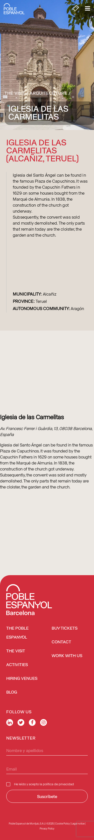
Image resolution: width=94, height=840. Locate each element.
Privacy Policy (47, 828)
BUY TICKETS (64, 628)
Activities (17, 665)
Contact (61, 642)
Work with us (67, 656)
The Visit (15, 92)
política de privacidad (58, 784)
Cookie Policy (62, 823)
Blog (11, 692)
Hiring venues (21, 679)
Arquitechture (48, 92)
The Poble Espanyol (17, 633)
